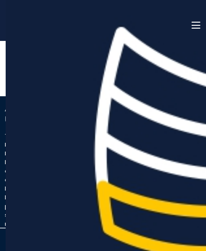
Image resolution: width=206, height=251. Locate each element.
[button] (196, 25)
